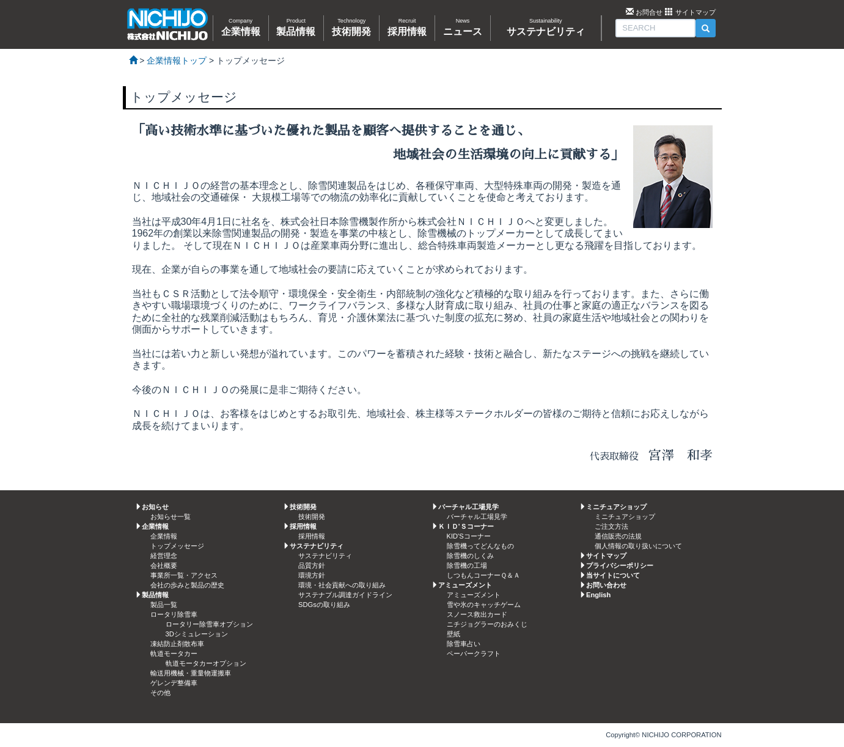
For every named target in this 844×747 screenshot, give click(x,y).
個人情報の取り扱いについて (638, 546)
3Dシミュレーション (197, 634)
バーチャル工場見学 (477, 516)
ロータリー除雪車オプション (209, 624)
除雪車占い (463, 643)
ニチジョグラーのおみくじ (487, 624)
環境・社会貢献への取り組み (342, 585)
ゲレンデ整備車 (173, 682)
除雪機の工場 (467, 565)
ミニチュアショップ (625, 516)
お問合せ (649, 12)
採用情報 (311, 536)
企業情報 (163, 536)
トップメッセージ (177, 546)
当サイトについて (613, 575)
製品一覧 (163, 604)
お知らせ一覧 (170, 516)
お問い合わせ (606, 585)
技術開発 (311, 516)
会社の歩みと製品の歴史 (187, 585)
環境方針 (311, 575)
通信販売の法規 (618, 536)
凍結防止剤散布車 (177, 643)
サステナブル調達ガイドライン (345, 594)
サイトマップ (695, 12)
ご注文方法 (611, 526)
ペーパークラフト (474, 653)
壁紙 (453, 634)
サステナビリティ (325, 555)
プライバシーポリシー (619, 565)
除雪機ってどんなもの (480, 546)
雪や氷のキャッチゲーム (484, 604)
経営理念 (163, 555)
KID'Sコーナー (469, 536)
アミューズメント (474, 594)
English (598, 594)
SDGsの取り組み (324, 604)
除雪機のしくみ (470, 555)
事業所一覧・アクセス (184, 575)
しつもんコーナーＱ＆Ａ (483, 575)
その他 (160, 692)
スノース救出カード (477, 614)
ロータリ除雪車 (173, 614)
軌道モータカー (173, 653)
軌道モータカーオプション (206, 663)
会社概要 (163, 565)
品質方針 (311, 565)
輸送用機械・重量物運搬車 (190, 673)
